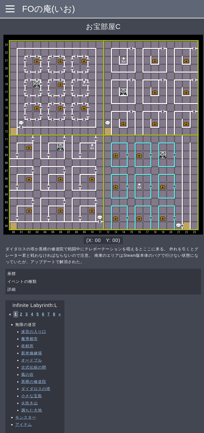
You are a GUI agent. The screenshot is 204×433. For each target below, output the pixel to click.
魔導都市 (29, 339)
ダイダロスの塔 (35, 389)
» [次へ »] (59, 314)
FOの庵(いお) (48, 9)
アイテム (23, 424)
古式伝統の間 (33, 367)
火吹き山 (29, 403)
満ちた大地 (31, 410)
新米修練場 (31, 353)
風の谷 (27, 374)
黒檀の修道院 (33, 382)
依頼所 (27, 346)
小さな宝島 (31, 396)
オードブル (31, 360)
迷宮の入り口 (33, 332)
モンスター (25, 417)
